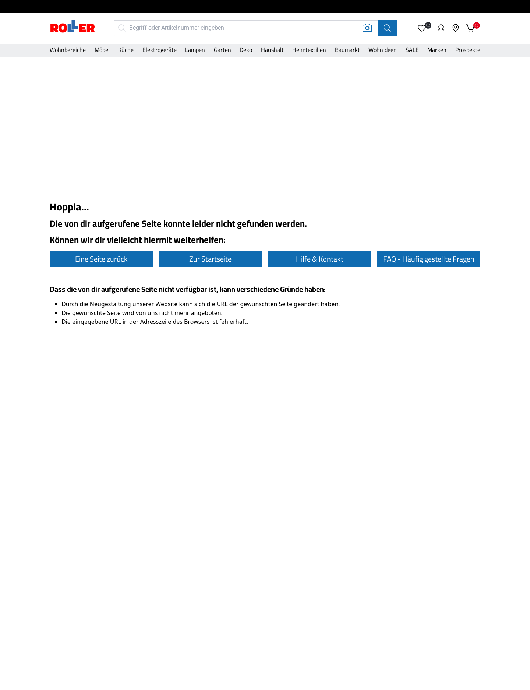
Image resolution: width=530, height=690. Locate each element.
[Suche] (387, 28)
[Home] (73, 27)
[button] (421, 28)
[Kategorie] (68, 50)
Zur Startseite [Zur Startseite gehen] (210, 259)
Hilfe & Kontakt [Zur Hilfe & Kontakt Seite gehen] (319, 259)
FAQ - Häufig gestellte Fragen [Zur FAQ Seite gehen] (428, 259)
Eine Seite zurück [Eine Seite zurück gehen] (101, 259)
